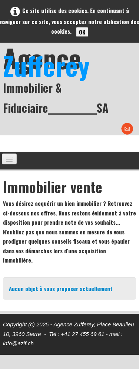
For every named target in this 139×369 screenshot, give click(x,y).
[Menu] (9, 159)
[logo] (71, 80)
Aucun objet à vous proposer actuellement (61, 288)
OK (82, 32)
